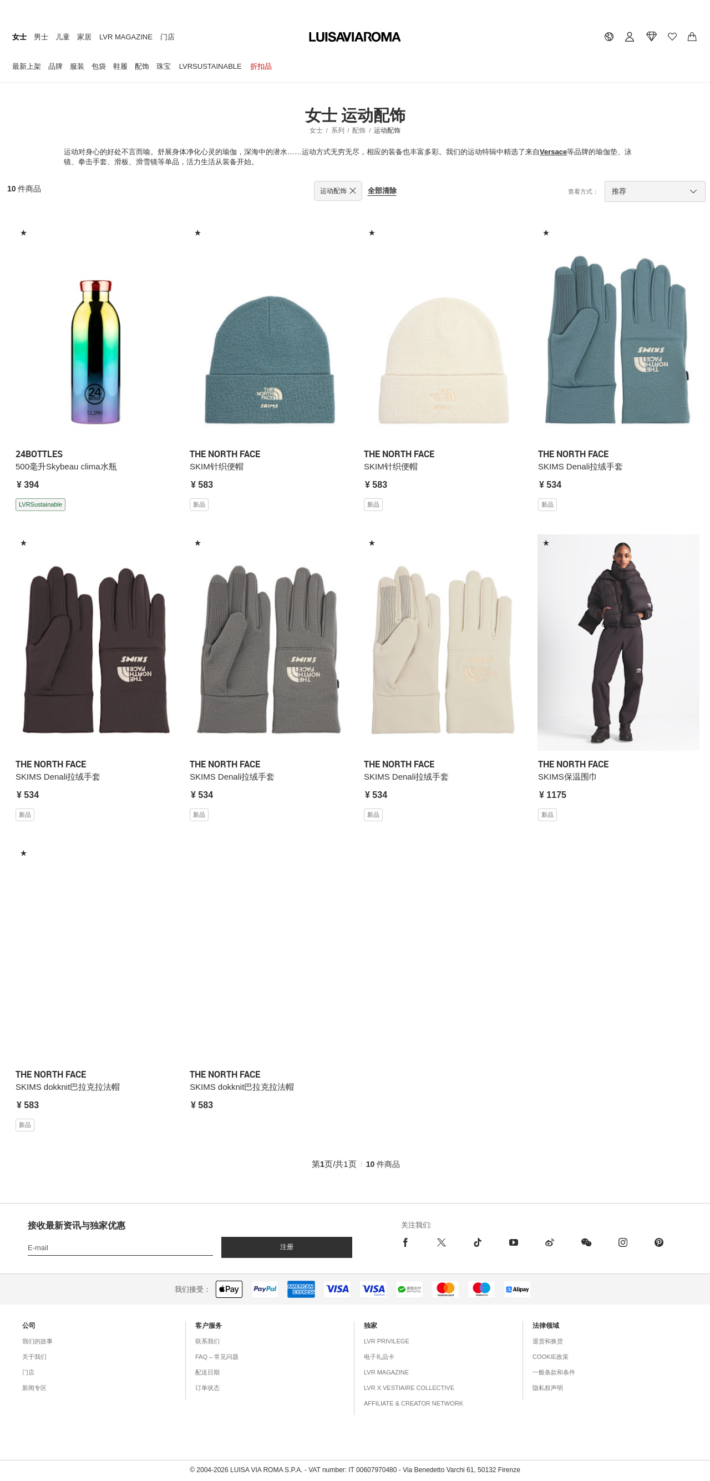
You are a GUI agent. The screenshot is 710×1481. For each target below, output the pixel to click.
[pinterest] (659, 1242)
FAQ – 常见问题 (217, 1356)
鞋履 (120, 66)
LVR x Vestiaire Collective (409, 1387)
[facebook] (412, 1242)
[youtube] (513, 1242)
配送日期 (207, 1372)
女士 (19, 37)
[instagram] (623, 1242)
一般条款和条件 (553, 1372)
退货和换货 (547, 1341)
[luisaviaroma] (355, 37)
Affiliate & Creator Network (413, 1403)
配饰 (142, 66)
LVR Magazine (126, 37)
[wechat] (586, 1242)
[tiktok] (477, 1242)
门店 (167, 37)
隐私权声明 (547, 1387)
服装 (77, 66)
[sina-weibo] (549, 1242)
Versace (553, 152)
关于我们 (34, 1356)
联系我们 (207, 1341)
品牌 (55, 66)
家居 (84, 37)
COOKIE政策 (550, 1356)
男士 (41, 37)
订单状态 (207, 1387)
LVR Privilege (386, 1341)
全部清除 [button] (382, 190)
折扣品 (261, 66)
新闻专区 (34, 1387)
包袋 (99, 66)
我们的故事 (37, 1341)
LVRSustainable (210, 66)
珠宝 (163, 66)
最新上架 (26, 66)
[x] (441, 1242)
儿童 (62, 37)
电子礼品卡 (379, 1356)
